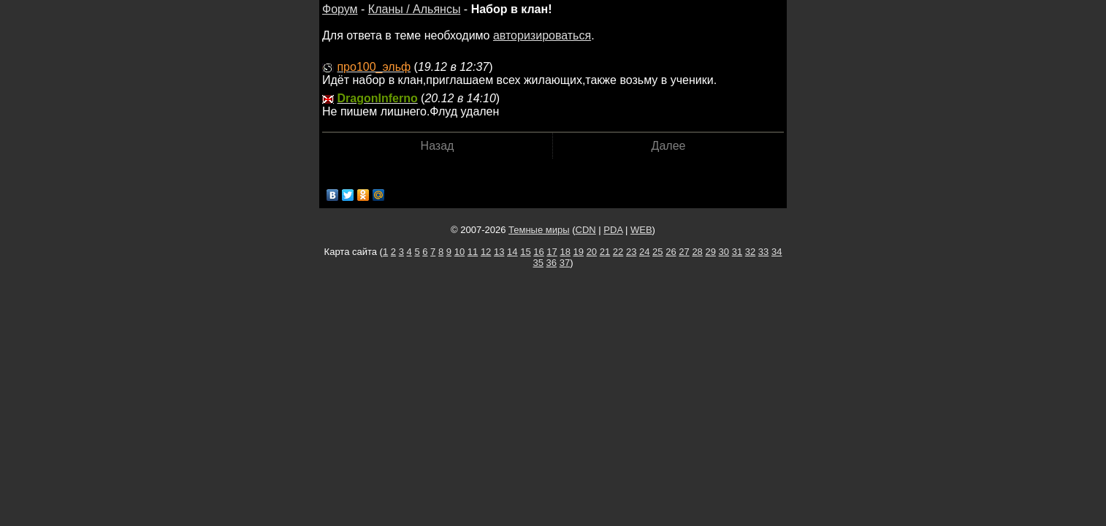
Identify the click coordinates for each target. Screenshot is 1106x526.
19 (578, 251)
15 (525, 251)
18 (565, 251)
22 (618, 251)
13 (499, 251)
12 (486, 251)
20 (592, 251)
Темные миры (539, 229)
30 (724, 251)
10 (459, 251)
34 (776, 251)
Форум (340, 9)
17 (551, 251)
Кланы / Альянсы (414, 9)
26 (670, 251)
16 (538, 251)
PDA (612, 229)
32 (750, 251)
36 (551, 262)
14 (512, 251)
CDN (586, 229)
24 (644, 251)
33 (763, 251)
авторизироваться (542, 35)
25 (657, 251)
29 (710, 251)
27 (684, 251)
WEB (641, 229)
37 (565, 262)
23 (631, 251)
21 (605, 251)
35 (538, 262)
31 (737, 251)
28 (697, 251)
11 (473, 251)
